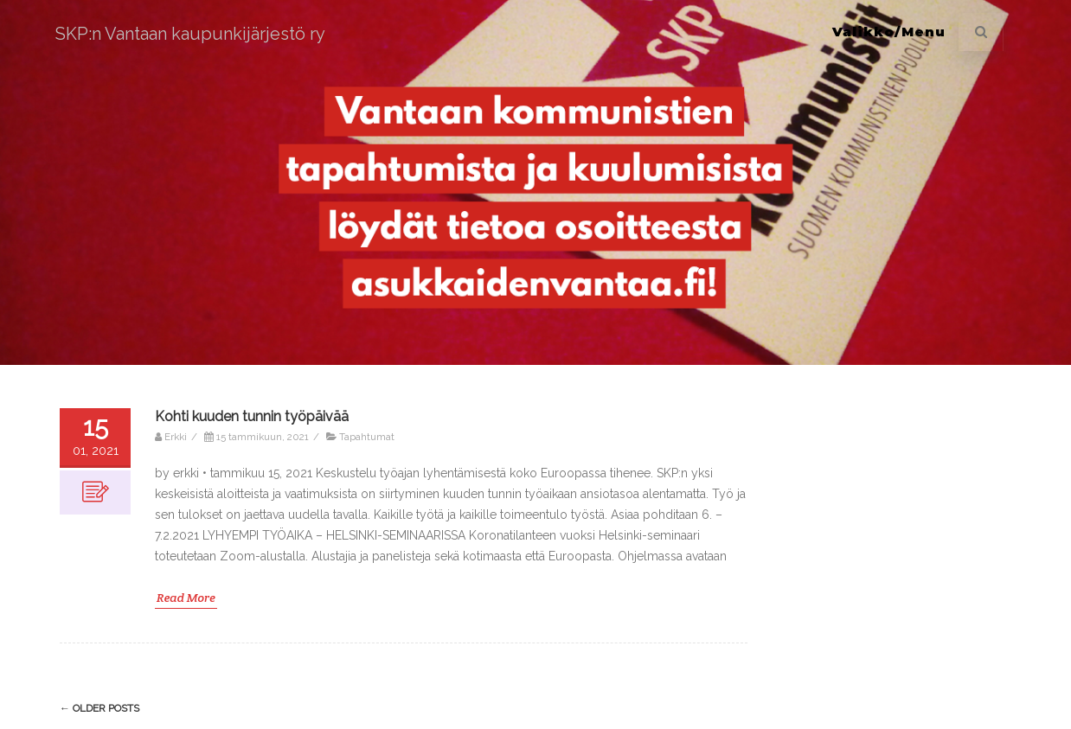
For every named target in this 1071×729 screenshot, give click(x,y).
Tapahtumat (366, 437)
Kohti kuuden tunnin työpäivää (252, 416)
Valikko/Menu (889, 31)
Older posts (99, 708)
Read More (186, 597)
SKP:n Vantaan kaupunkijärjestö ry (190, 33)
